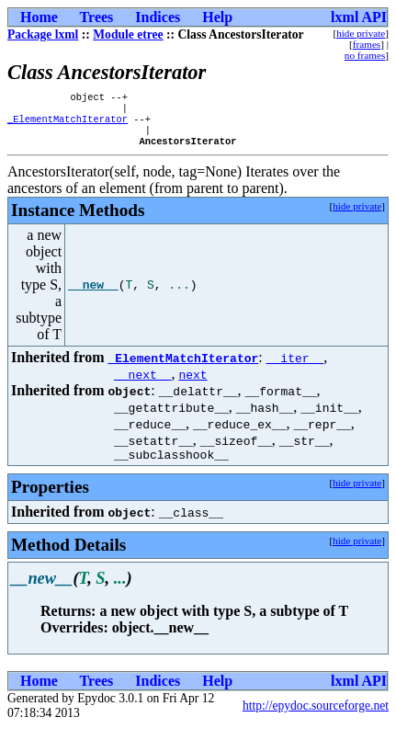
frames (366, 44)
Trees (97, 17)
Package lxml (42, 34)
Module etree (128, 34)
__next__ (142, 383)
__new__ (93, 294)
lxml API (359, 17)
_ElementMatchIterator (67, 124)
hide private (360, 33)
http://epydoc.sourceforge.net (316, 717)
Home (39, 17)
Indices (157, 17)
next (192, 383)
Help (217, 17)
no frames (365, 55)
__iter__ (294, 367)
